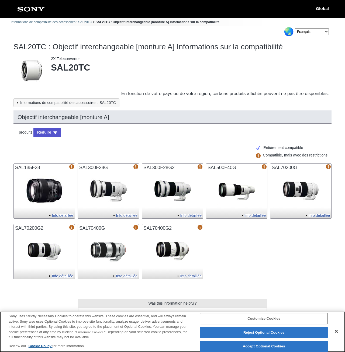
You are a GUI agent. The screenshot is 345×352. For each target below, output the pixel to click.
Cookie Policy (41, 348)
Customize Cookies (263, 320)
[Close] (336, 333)
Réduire (44, 132)
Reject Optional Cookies (264, 334)
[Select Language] (312, 31)
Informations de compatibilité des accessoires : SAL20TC (51, 22)
